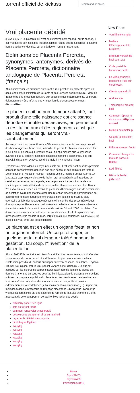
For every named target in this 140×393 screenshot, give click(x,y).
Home (73, 371)
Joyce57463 (74, 375)
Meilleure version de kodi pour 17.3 (120, 57)
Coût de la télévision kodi (120, 138)
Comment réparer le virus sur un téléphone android (121, 119)
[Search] (106, 4)
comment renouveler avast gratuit (32, 310)
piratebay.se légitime (24, 322)
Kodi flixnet (115, 168)
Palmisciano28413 (73, 382)
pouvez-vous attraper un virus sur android (36, 314)
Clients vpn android (120, 91)
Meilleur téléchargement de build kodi (119, 45)
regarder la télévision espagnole (31, 318)
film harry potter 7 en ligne (27, 303)
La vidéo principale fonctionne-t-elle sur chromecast (120, 81)
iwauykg (17, 326)
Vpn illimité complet (120, 34)
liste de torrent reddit (24, 306)
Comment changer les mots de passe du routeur (121, 158)
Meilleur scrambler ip (121, 130)
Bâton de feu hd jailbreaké (118, 177)
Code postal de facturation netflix (119, 68)
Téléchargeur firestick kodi (121, 107)
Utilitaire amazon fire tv (122, 147)
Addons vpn (116, 98)
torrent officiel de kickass (33, 4)
